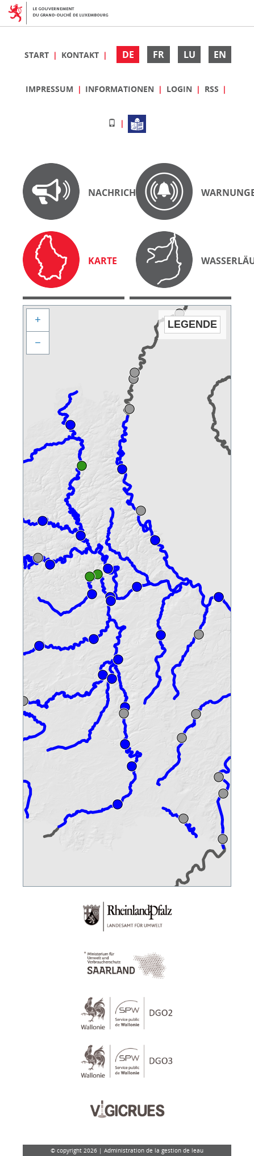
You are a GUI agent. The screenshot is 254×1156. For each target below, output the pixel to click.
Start (37, 54)
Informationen (120, 89)
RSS (213, 89)
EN (220, 54)
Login (180, 89)
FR (158, 54)
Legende (192, 324)
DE (128, 54)
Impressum (51, 89)
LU (189, 54)
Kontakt (81, 54)
